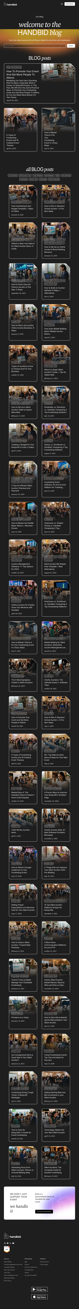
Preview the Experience (44, 1211)
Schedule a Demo (44, 1261)
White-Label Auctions (9, 1270)
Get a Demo (69, 4)
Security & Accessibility (31, 1275)
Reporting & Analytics (9, 1278)
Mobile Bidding (8, 1261)
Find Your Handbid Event (31, 1267)
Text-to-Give (7, 1272)
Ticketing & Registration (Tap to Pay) (13, 1264)
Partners (27, 1272)
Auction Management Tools (11, 1275)
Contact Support (44, 1264)
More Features (7, 1280)
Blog (26, 1261)
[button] (61, 4)
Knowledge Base (29, 1270)
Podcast (27, 1264)
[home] (10, 4)
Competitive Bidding (9, 1267)
